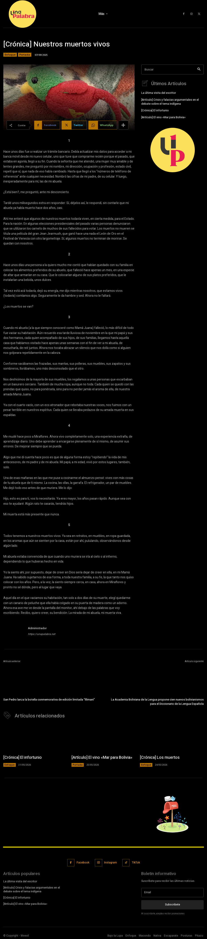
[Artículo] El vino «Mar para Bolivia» (163, 116)
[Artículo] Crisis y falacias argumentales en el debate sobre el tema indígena (169, 101)
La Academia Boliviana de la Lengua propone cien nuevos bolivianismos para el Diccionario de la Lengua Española (157, 701)
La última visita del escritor (158, 93)
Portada (24, 55)
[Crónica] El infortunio (154, 110)
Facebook (83, 862)
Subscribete (172, 903)
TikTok (135, 862)
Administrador (37, 628)
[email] (172, 891)
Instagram (110, 862)
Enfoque (10, 55)
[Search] (199, 69)
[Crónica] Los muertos (157, 757)
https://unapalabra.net (41, 634)
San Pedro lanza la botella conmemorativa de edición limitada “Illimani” (49, 699)
